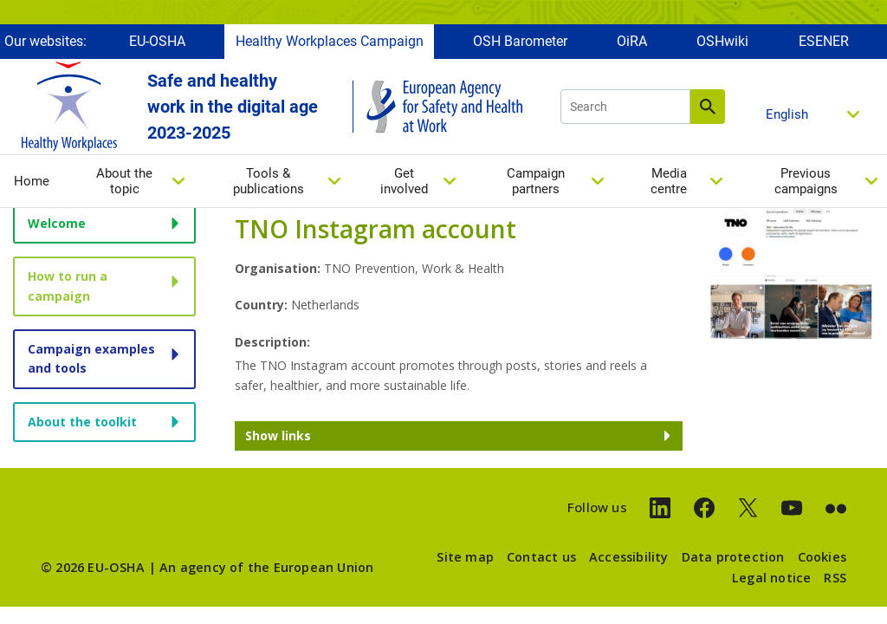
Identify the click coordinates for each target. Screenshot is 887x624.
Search (707, 106)
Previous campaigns (806, 181)
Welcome (57, 223)
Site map (465, 557)
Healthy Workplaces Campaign (330, 41)
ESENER (824, 41)
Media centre (669, 181)
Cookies (822, 557)
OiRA (632, 41)
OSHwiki (722, 41)
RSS (835, 577)
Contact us (541, 557)
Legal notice (771, 577)
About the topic (124, 181)
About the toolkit (82, 421)
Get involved (404, 181)
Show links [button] (278, 435)
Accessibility (629, 557)
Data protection (733, 557)
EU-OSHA (157, 41)
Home (31, 181)
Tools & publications (268, 181)
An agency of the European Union (266, 567)
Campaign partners (536, 181)
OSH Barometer (520, 41)
